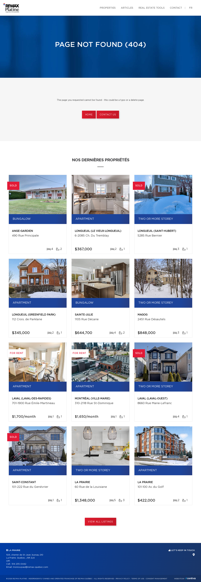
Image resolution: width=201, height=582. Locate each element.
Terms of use (137, 578)
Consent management (156, 578)
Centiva (191, 578)
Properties (108, 8)
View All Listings (100, 522)
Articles (127, 8)
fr (190, 8)
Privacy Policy (123, 578)
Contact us (108, 115)
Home (89, 115)
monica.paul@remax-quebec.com (30, 567)
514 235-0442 (19, 564)
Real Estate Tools (152, 8)
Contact (176, 8)
